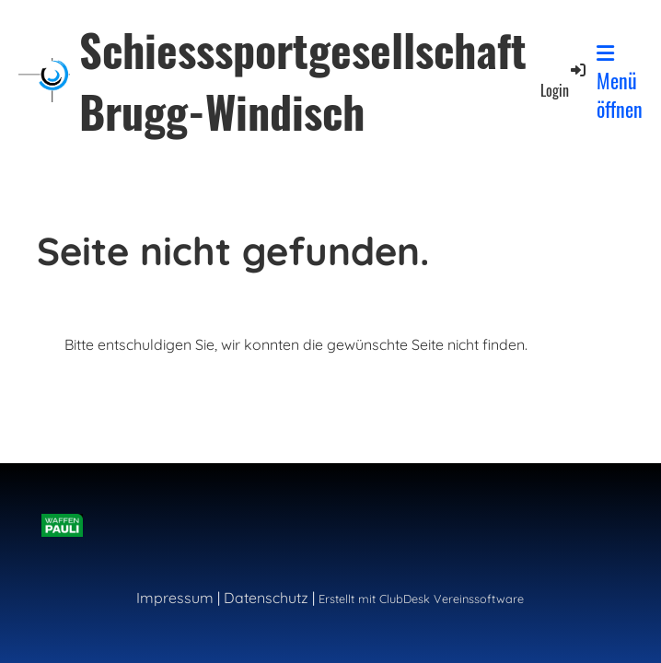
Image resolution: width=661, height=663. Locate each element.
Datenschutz (266, 597)
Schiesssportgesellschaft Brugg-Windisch (303, 80)
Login (564, 80)
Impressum (175, 597)
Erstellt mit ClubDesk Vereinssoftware (421, 598)
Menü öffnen (620, 82)
